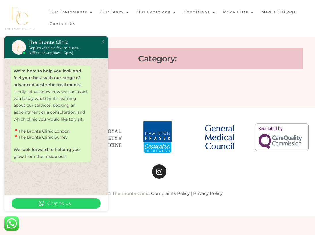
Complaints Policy (170, 193)
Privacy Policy (208, 193)
